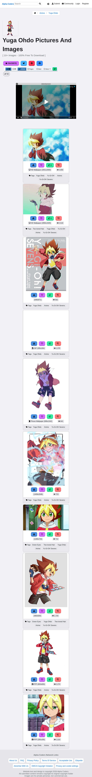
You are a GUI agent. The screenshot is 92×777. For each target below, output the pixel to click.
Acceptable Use (65, 760)
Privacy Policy (33, 760)
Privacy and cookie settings (67, 766)
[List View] (14, 69)
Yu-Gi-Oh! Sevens (46, 179)
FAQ (22, 760)
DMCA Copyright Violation (42, 766)
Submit (56, 4)
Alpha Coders (8, 4)
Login (77, 4)
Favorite (11, 63)
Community (67, 4)
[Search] (40, 4)
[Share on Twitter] (24, 63)
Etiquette (79, 760)
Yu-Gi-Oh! (50, 176)
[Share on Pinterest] (32, 63)
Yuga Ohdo (53, 13)
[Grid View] (8, 69)
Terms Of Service (49, 760)
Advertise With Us (21, 766)
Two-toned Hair (38, 229)
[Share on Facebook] (40, 63)
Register (85, 4)
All (6, 74)
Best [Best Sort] (38, 69)
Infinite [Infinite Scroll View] (22, 69)
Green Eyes (36, 545)
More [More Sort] (47, 69)
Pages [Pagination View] (31, 69)
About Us (13, 760)
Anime (42, 13)
